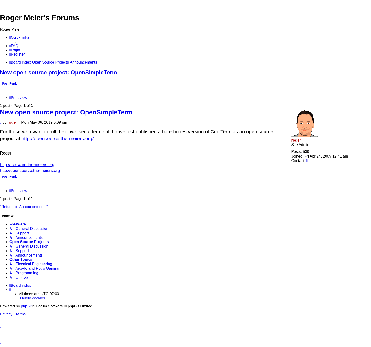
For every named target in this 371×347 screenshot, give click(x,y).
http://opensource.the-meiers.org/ (57, 138)
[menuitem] (13, 46)
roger (296, 140)
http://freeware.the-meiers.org (27, 164)
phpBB (26, 306)
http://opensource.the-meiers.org (30, 170)
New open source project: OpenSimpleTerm (58, 72)
